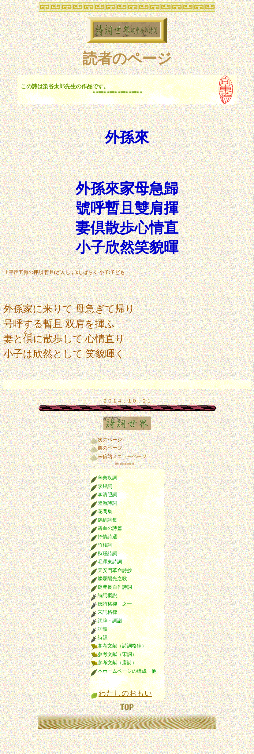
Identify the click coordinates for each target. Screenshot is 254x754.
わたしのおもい (125, 693)
